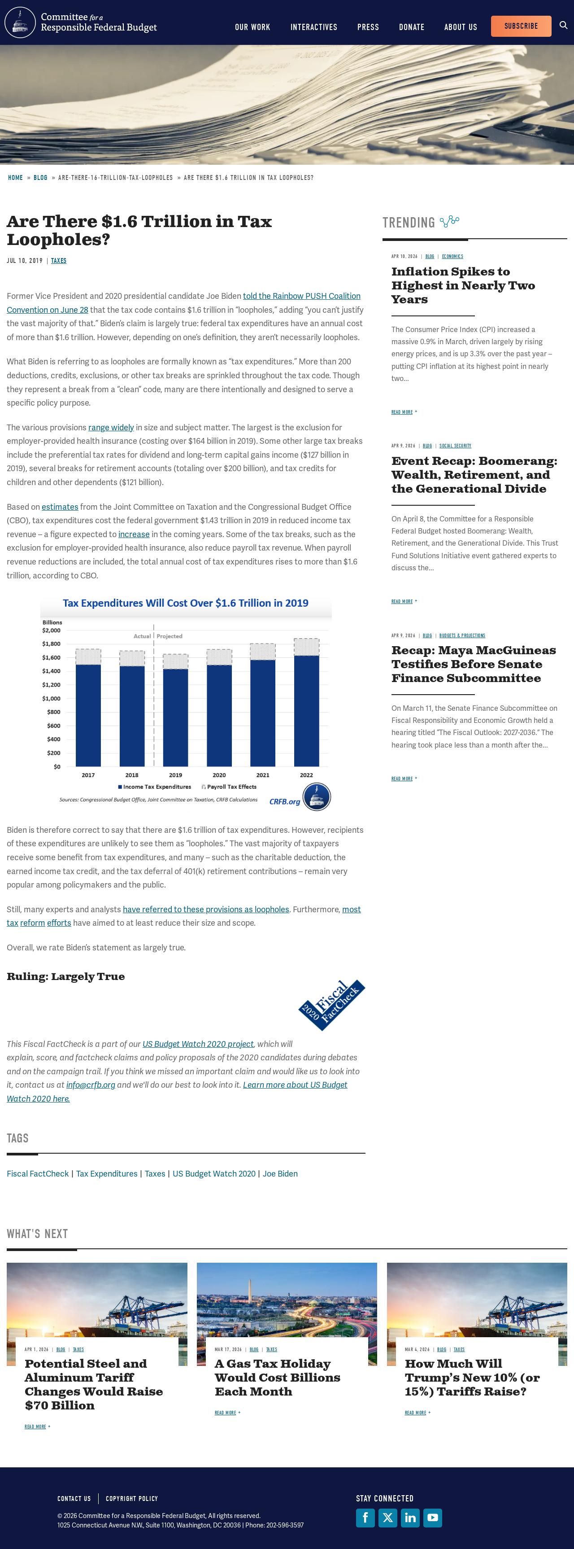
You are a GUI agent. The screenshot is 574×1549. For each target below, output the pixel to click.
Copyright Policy (132, 1499)
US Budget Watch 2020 (214, 1173)
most (351, 909)
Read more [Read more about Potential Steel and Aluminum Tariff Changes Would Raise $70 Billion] (35, 1427)
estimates (60, 507)
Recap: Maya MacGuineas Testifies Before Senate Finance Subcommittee (473, 665)
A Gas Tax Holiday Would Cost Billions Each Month (277, 1378)
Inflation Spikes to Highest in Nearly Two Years (463, 286)
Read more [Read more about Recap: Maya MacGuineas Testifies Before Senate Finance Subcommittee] (402, 779)
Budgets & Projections (462, 636)
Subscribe (521, 26)
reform (32, 923)
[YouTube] (432, 1518)
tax (12, 923)
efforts (59, 923)
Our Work (253, 27)
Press (368, 27)
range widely (111, 427)
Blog (41, 178)
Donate (412, 27)
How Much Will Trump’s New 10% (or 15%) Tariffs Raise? (472, 1378)
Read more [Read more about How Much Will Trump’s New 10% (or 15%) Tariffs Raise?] (415, 1413)
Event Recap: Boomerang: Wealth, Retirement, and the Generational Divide (474, 475)
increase (134, 534)
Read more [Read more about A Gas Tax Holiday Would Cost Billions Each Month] (225, 1413)
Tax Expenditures (107, 1173)
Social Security (455, 446)
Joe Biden (280, 1173)
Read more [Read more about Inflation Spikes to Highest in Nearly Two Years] (402, 412)
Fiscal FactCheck (38, 1173)
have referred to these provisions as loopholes (206, 909)
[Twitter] (387, 1518)
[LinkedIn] (410, 1518)
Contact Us (74, 1499)
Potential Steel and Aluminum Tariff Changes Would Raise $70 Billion (94, 1385)
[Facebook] (365, 1518)
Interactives (314, 27)
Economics (453, 256)
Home (15, 178)
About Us (461, 27)
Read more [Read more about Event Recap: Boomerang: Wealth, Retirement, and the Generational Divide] (402, 601)
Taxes (59, 261)
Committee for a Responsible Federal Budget (80, 22)
